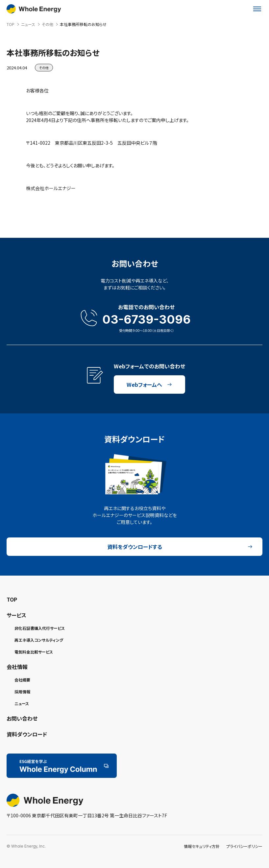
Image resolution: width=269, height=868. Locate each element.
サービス (16, 615)
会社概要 (22, 679)
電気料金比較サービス (33, 652)
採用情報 (22, 691)
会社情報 (17, 667)
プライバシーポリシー (244, 846)
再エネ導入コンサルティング (38, 640)
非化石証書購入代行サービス (39, 628)
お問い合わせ (22, 718)
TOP (12, 599)
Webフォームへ (149, 384)
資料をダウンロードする (180, 547)
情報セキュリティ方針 (202, 846)
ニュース (21, 703)
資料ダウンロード (27, 734)
